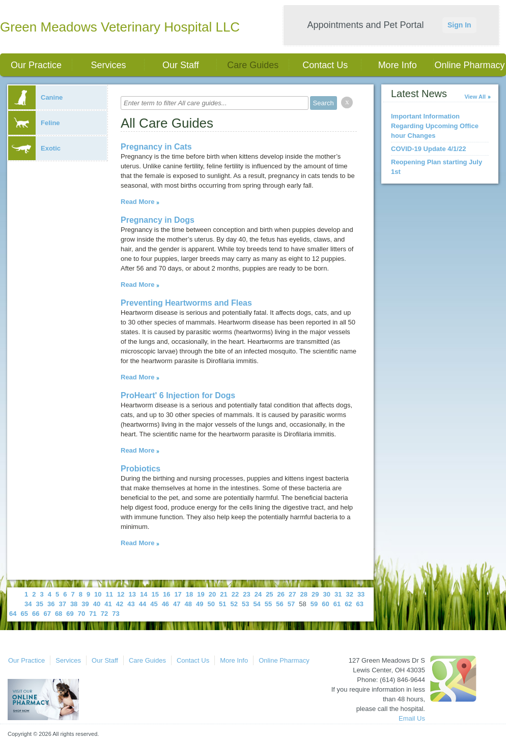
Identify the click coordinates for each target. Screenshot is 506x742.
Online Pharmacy (470, 65)
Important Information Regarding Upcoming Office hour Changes (435, 125)
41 (107, 604)
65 (23, 613)
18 (189, 594)
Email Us (412, 718)
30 (326, 594)
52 (233, 604)
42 (119, 604)
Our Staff (180, 65)
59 (314, 604)
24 (258, 594)
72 (104, 613)
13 (132, 594)
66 (35, 613)
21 (223, 594)
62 (348, 604)
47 (176, 604)
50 (211, 604)
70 (81, 613)
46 (165, 604)
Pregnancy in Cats (156, 146)
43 (130, 604)
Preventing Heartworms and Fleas (186, 303)
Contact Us (325, 65)
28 (303, 594)
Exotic (34, 148)
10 (97, 594)
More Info (397, 65)
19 (200, 594)
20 (212, 594)
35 (39, 604)
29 (315, 594)
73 (115, 613)
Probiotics (140, 468)
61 (337, 604)
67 (46, 613)
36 (50, 604)
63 (359, 604)
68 (58, 613)
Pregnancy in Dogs (157, 220)
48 (188, 604)
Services (108, 65)
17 (177, 594)
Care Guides (252, 65)
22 (235, 594)
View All (475, 97)
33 (360, 594)
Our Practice (36, 65)
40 (96, 604)
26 (281, 594)
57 (291, 604)
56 (279, 604)
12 (120, 594)
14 (143, 594)
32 (349, 594)
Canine (35, 97)
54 (256, 604)
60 (325, 604)
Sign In (459, 25)
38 (73, 604)
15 (154, 594)
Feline (34, 123)
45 (153, 604)
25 (269, 594)
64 (12, 613)
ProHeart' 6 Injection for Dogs (178, 395)
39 (85, 604)
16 (166, 594)
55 (268, 604)
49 (199, 604)
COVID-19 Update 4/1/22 (428, 149)
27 (292, 594)
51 (222, 604)
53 (245, 604)
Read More (137, 201)
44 (142, 604)
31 (338, 594)
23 (246, 594)
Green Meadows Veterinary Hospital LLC (120, 27)
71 (92, 613)
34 (28, 604)
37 (62, 604)
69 (69, 613)
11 (109, 594)
